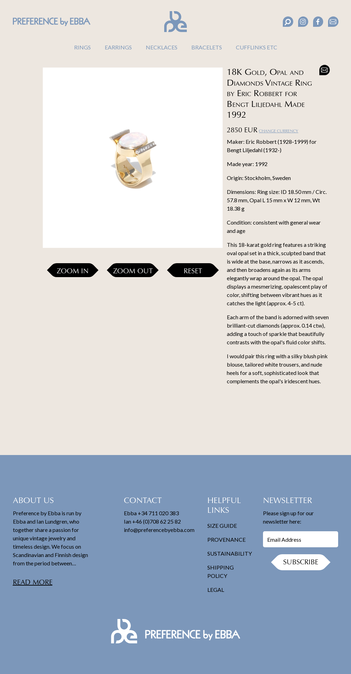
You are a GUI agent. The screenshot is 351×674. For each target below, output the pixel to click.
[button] (21, 74)
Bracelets (206, 47)
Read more (33, 582)
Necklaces (161, 47)
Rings (82, 47)
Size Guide (222, 525)
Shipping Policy (220, 571)
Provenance (226, 539)
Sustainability (229, 553)
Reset (193, 271)
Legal (215, 589)
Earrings (118, 47)
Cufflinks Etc (256, 47)
